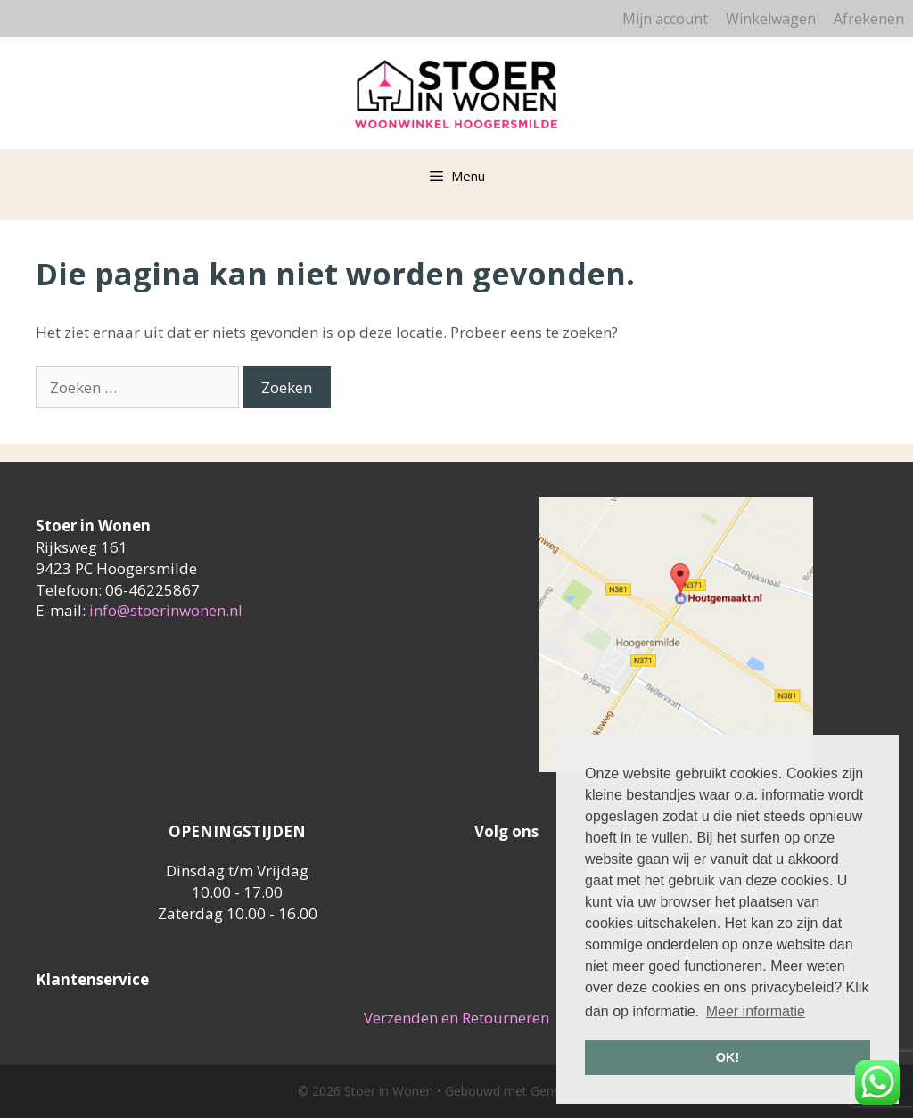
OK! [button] (727, 1057)
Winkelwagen (771, 19)
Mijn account (665, 19)
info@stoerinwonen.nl (166, 610)
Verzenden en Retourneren (456, 1017)
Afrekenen (869, 19)
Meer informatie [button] (755, 1011)
